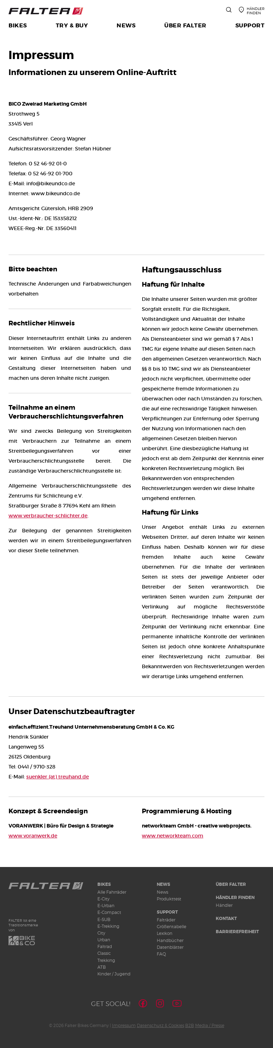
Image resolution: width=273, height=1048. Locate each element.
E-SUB (104, 919)
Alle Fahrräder (111, 892)
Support (167, 912)
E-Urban (105, 905)
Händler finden (235, 897)
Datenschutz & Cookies (160, 1025)
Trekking (106, 960)
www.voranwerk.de (33, 835)
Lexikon (164, 933)
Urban (103, 939)
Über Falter (231, 884)
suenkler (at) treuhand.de (57, 776)
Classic (104, 953)
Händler (224, 905)
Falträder (166, 919)
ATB (101, 967)
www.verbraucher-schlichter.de (48, 515)
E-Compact (109, 912)
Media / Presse (209, 1025)
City (101, 933)
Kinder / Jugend (113, 974)
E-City (103, 898)
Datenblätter (170, 947)
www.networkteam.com (172, 835)
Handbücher (170, 940)
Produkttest (169, 898)
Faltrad (104, 946)
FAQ (161, 954)
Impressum (124, 1025)
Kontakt (226, 918)
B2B (189, 1025)
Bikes (104, 884)
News (163, 884)
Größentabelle (171, 926)
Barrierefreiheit (237, 932)
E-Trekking (108, 926)
